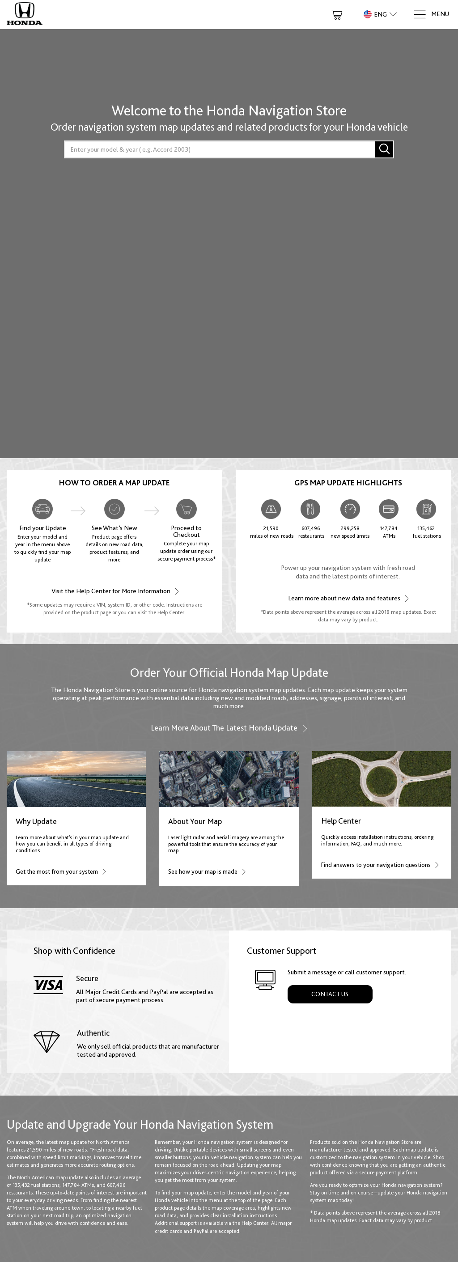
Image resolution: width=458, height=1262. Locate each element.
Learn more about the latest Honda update (229, 727)
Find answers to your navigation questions (379, 864)
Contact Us (329, 994)
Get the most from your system (61, 871)
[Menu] (431, 14)
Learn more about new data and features (348, 598)
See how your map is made (206, 871)
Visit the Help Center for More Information (114, 591)
